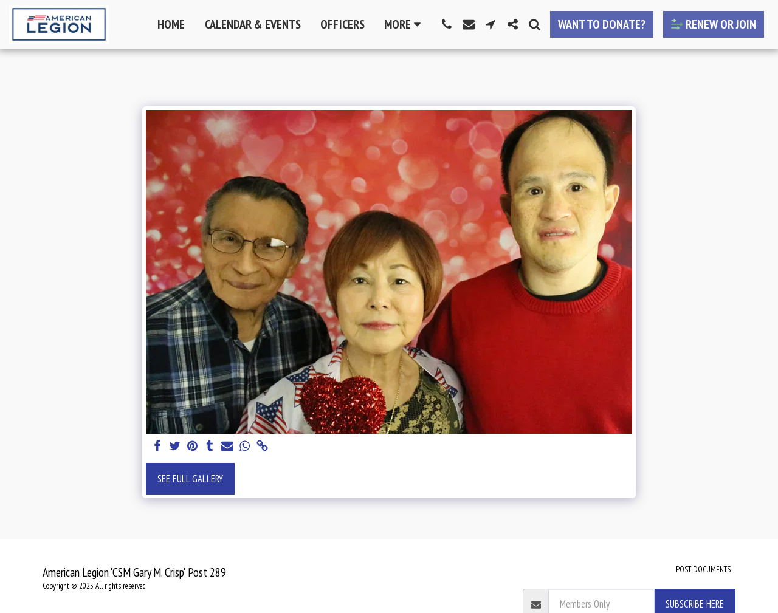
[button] (446, 24)
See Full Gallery (190, 478)
